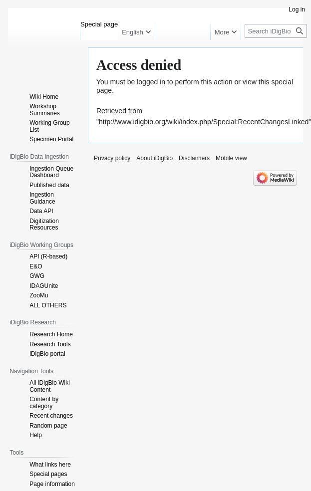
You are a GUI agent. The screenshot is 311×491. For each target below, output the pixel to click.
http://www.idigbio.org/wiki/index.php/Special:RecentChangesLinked (204, 122)
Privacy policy (112, 158)
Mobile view (231, 158)
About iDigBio (154, 158)
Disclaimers (194, 158)
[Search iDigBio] (276, 31)
